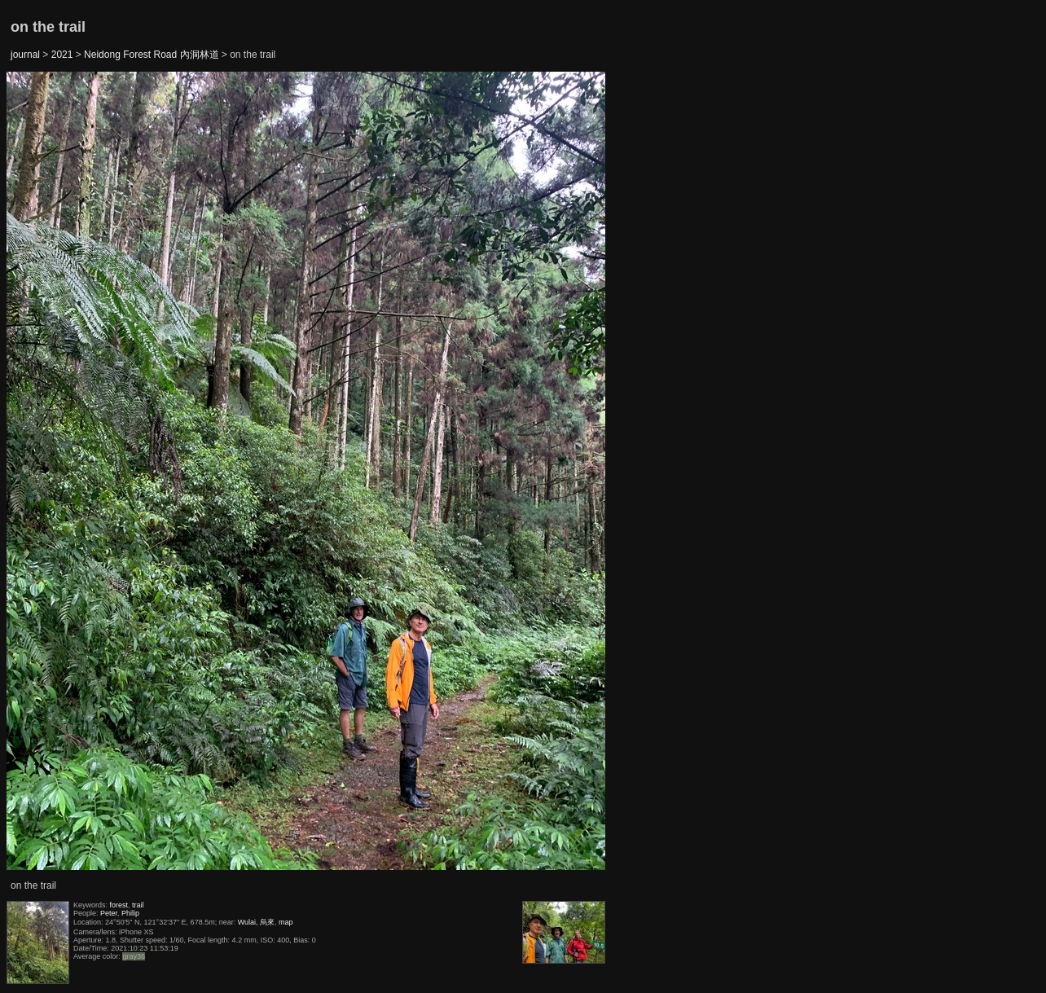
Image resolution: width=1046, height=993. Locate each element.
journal (25, 54)
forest (119, 905)
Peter (108, 913)
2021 (62, 54)
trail (138, 905)
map (286, 922)
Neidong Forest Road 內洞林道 (151, 54)
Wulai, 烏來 (256, 922)
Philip (130, 913)
